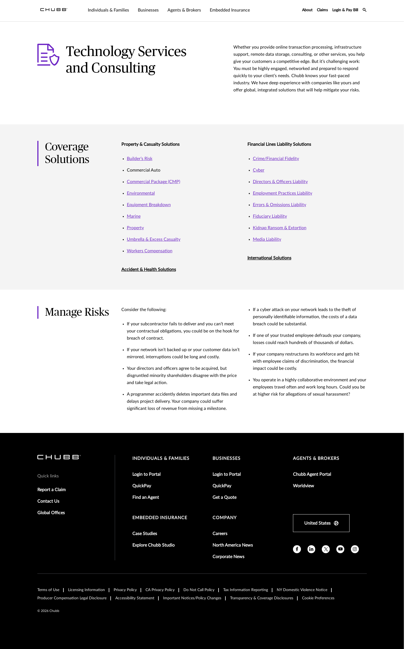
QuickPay (141, 486)
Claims (322, 10)
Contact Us (48, 501)
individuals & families (160, 458)
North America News (233, 545)
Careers (220, 533)
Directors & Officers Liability (280, 182)
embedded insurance (159, 518)
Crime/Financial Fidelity (276, 158)
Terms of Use (48, 590)
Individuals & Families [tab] (108, 10)
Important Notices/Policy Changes (192, 598)
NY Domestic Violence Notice (302, 590)
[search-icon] (364, 10)
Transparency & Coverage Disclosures (261, 598)
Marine (134, 216)
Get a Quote (224, 497)
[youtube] (340, 549)
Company (225, 518)
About (307, 10)
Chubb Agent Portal (312, 474)
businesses (227, 458)
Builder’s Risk (139, 158)
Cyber (258, 170)
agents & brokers (316, 458)
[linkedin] (311, 549)
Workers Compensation (149, 251)
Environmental (141, 193)
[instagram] (355, 549)
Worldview (303, 486)
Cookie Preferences (318, 598)
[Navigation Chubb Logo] (53, 11)
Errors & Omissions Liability (279, 205)
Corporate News (228, 557)
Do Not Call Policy (198, 590)
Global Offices (51, 513)
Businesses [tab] (148, 10)
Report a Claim (51, 490)
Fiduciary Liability (270, 216)
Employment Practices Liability (282, 193)
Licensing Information (86, 590)
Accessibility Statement (134, 598)
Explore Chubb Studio (153, 545)
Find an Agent (145, 497)
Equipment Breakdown (149, 205)
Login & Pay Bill (345, 10)
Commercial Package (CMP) (153, 182)
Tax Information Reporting (245, 590)
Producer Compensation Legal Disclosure (72, 598)
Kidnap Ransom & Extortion (279, 228)
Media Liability (267, 239)
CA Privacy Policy (160, 590)
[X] (326, 549)
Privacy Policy (125, 590)
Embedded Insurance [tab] (230, 10)
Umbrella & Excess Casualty (153, 239)
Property (135, 228)
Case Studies (144, 533)
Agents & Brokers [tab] (184, 10)
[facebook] (297, 549)
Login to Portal (146, 474)
